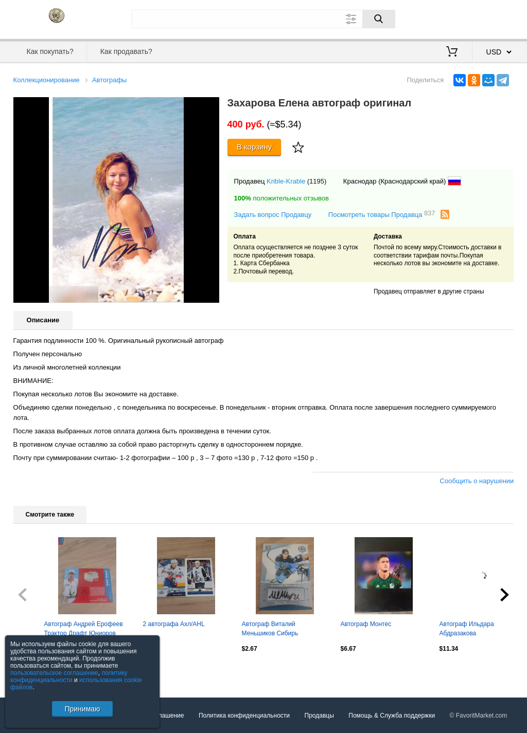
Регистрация (493, 18)
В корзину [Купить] (254, 146)
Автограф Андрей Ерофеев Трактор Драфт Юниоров (83, 628)
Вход (454, 18)
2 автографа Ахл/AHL (174, 624)
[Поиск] (378, 19)
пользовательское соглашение (54, 672)
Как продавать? (126, 51)
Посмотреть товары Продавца (381, 214)
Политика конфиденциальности (244, 715)
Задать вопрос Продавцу (273, 214)
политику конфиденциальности (69, 676)
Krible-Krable (286, 181)
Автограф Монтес (366, 624)
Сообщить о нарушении (477, 481)
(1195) (317, 181)
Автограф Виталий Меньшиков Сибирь (270, 628)
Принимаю (82, 709)
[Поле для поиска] (263, 19)
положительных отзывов (281, 198)
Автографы (109, 80)
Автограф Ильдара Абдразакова (467, 628)
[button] (210, 106)
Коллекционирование (46, 80)
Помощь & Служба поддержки (391, 715)
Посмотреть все (36, 670)
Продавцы (319, 715)
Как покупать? (50, 51)
